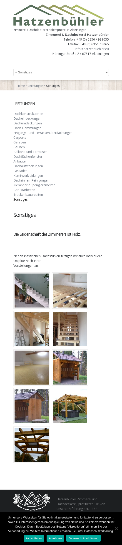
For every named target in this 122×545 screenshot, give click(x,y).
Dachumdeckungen (27, 123)
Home (21, 86)
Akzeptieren (34, 538)
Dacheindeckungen (27, 118)
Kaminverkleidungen (28, 175)
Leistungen (35, 86)
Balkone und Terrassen (30, 152)
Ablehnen (55, 538)
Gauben (19, 147)
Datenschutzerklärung (83, 538)
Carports (19, 137)
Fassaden (20, 171)
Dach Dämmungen (27, 128)
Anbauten (20, 161)
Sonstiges (20, 199)
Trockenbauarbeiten (28, 194)
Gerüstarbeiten (24, 190)
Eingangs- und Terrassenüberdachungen (42, 133)
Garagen (19, 142)
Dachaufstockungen (28, 166)
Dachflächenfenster (27, 156)
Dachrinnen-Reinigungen (31, 180)
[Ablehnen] (116, 528)
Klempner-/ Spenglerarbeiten (34, 185)
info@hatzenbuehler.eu (92, 49)
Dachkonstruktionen (28, 113)
